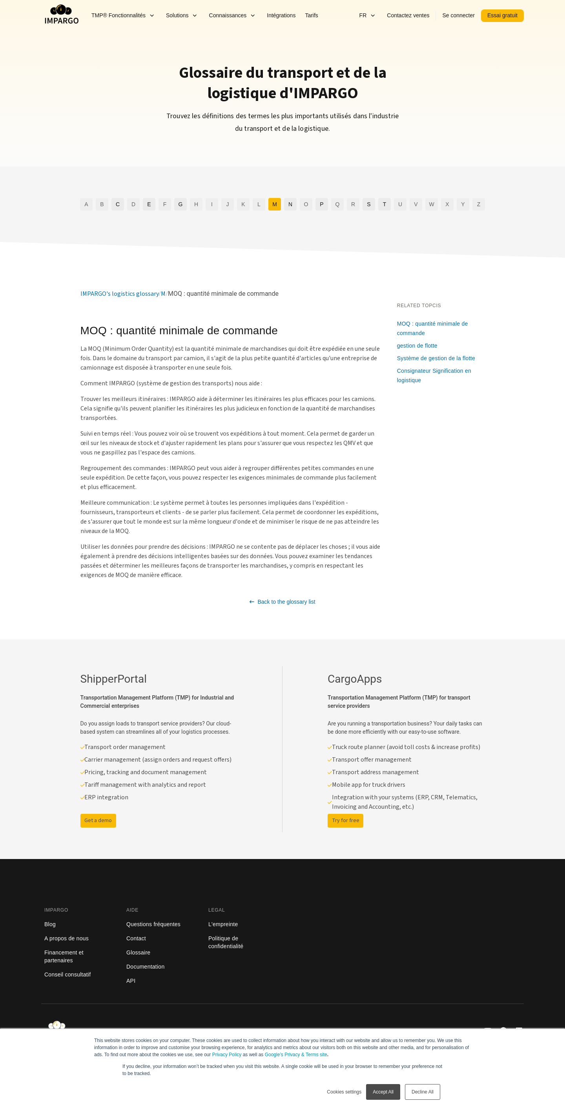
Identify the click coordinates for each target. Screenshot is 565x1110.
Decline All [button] (423, 1092)
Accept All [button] (383, 1092)
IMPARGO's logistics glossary (119, 293)
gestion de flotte (417, 346)
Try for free (345, 820)
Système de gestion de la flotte (436, 358)
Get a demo (98, 820)
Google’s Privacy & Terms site (296, 1054)
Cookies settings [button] (344, 1092)
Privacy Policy (227, 1054)
